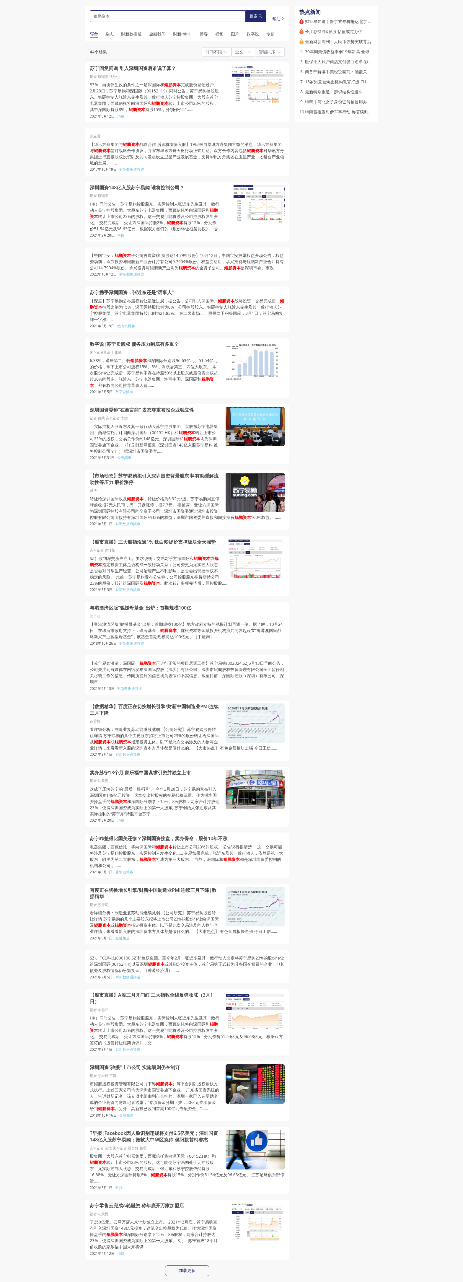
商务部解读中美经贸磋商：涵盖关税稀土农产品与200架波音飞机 (364, 71)
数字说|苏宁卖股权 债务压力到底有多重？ (134, 344)
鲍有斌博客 (126, 325)
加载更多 (187, 1270)
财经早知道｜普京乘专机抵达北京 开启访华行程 (349, 21)
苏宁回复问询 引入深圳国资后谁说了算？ (133, 68)
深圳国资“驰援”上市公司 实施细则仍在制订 (135, 1067)
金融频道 (122, 938)
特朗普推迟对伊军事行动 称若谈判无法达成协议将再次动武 (359, 112)
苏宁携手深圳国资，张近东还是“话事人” (132, 292)
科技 (120, 235)
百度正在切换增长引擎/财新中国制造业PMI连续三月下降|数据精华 (153, 893)
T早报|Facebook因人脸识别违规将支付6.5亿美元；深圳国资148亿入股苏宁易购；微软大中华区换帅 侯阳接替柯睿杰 (154, 1136)
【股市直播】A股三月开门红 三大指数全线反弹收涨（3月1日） (151, 998)
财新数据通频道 (131, 169)
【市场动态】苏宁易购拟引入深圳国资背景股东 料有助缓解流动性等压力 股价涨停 (154, 479)
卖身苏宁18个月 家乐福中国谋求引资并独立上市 (140, 773)
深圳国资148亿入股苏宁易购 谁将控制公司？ (137, 188)
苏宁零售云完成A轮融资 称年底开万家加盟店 (137, 1206)
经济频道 (124, 457)
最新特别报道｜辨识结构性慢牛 (334, 92)
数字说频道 (124, 391)
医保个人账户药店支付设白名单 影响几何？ (345, 61)
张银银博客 (124, 871)
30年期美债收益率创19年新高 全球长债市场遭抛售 (351, 51)
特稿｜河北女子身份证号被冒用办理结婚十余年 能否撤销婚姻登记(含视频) (373, 102)
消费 (120, 116)
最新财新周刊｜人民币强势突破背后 (338, 41)
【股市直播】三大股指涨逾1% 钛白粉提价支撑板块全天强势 (153, 542)
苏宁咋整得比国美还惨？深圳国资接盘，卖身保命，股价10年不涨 (158, 838)
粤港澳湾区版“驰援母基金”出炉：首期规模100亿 (140, 608)
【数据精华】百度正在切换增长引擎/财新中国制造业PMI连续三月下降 (154, 709)
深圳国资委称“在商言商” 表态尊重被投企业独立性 (142, 410)
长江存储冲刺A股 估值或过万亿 (334, 31)
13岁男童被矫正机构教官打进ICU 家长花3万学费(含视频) (357, 81)
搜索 (256, 16)
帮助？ (278, 19)
